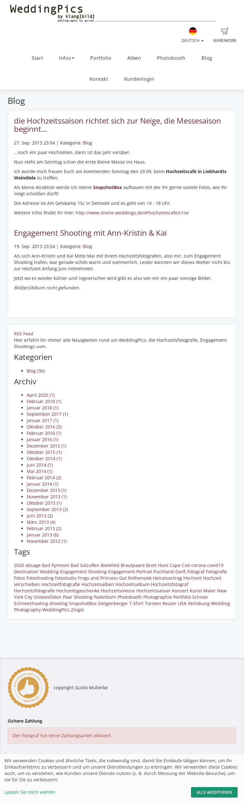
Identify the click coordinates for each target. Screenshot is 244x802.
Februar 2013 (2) (44, 528)
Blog (206, 58)
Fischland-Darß (169, 572)
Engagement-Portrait (130, 572)
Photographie (157, 597)
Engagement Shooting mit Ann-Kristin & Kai (90, 232)
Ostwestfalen (48, 597)
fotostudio (66, 578)
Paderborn (105, 597)
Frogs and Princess (98, 578)
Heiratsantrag (167, 578)
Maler (209, 591)
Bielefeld (110, 565)
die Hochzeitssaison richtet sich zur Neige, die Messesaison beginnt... (117, 124)
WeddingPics (56, 610)
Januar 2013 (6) (42, 535)
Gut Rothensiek (135, 578)
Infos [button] (66, 58)
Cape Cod (180, 565)
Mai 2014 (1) (39, 471)
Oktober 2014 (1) (44, 458)
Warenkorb (224, 35)
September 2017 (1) (47, 414)
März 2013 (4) (41, 522)
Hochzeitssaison (153, 591)
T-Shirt (136, 603)
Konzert (180, 591)
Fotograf (196, 572)
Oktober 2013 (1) (44, 503)
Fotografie (216, 572)
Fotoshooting (40, 578)
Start (37, 58)
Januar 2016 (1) (42, 439)
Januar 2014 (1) (42, 484)
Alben (134, 58)
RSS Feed (23, 334)
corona (198, 565)
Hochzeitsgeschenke (77, 591)
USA (182, 603)
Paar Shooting (77, 597)
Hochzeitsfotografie (34, 591)
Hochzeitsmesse (118, 591)
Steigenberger (113, 603)
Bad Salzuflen (85, 565)
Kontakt (99, 79)
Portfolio (101, 58)
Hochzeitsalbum (132, 584)
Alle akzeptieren (214, 792)
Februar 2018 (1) (44, 401)
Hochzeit (192, 578)
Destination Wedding (36, 572)
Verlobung (199, 603)
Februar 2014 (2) (44, 478)
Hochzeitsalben (97, 584)
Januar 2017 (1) (42, 420)
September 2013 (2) (47, 509)
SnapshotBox (83, 603)
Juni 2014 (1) (40, 465)
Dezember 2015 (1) (46, 446)
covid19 (215, 565)
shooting (58, 603)
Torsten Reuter (161, 603)
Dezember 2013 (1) (46, 490)
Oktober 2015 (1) (44, 452)
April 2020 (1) (41, 395)
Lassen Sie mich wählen (29, 792)
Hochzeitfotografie (60, 584)
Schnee (200, 597)
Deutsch (193, 35)
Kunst (196, 591)
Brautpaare (133, 565)
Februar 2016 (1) (44, 433)
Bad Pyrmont (55, 565)
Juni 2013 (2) (40, 516)
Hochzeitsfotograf (169, 584)
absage (33, 565)
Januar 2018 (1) (42, 408)
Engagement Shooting (83, 572)
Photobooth (171, 58)
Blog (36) (36, 371)
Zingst (77, 610)
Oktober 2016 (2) (44, 427)
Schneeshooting (31, 603)
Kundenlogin (139, 79)
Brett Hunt (157, 565)
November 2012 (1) (47, 541)
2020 (19, 565)
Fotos (19, 578)
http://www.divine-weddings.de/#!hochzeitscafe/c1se (133, 213)
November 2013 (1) (47, 497)
